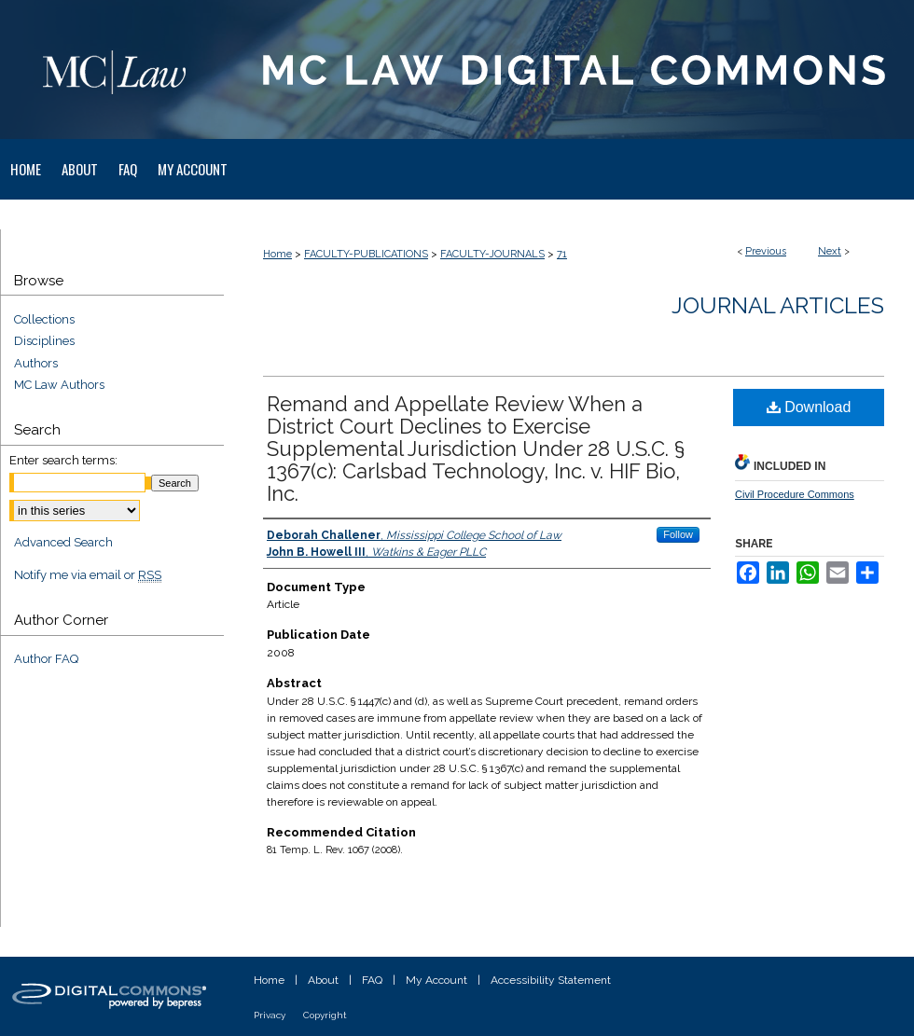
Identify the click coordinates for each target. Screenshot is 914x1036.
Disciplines (44, 341)
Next (829, 251)
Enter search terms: (63, 460)
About (323, 980)
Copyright (325, 1015)
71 (562, 254)
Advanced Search (63, 542)
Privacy (269, 1015)
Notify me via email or (87, 575)
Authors (36, 363)
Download (809, 407)
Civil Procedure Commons (794, 494)
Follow (678, 534)
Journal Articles (778, 305)
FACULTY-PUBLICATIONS (366, 254)
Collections (44, 319)
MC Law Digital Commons (569, 69)
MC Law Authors (59, 385)
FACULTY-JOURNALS (492, 254)
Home (277, 254)
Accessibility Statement (551, 980)
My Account (436, 980)
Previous (765, 251)
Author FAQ (46, 659)
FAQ (372, 980)
